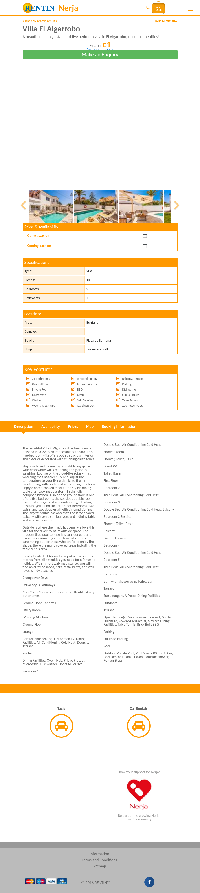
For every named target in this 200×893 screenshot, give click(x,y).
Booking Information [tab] (119, 426)
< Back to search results (40, 21)
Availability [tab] (50, 426)
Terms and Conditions (99, 859)
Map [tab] (90, 426)
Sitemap (99, 866)
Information (99, 853)
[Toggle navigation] (191, 8)
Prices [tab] (73, 426)
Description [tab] (23, 426)
